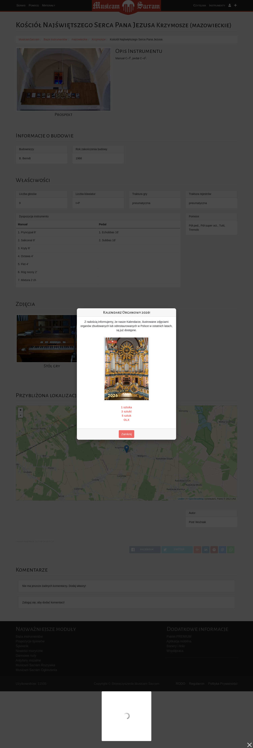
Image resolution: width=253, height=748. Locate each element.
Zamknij (126, 434)
